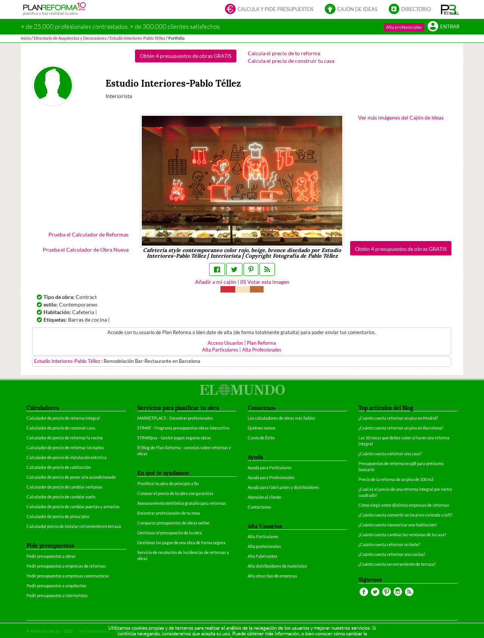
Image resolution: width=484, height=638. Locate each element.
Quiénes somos (262, 427)
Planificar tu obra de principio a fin (168, 483)
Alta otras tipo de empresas (272, 575)
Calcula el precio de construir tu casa (291, 61)
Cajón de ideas (351, 10)
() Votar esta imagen (264, 282)
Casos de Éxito (261, 437)
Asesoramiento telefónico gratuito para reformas (181, 503)
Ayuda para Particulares (270, 467)
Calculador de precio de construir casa (60, 427)
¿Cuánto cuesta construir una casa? (390, 453)
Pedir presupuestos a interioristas (57, 595)
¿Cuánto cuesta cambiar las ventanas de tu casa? (402, 534)
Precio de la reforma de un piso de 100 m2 (395, 479)
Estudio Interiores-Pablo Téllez (67, 361)
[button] (449, 9)
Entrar (443, 27)
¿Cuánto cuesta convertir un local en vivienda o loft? (405, 514)
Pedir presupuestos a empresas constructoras (67, 575)
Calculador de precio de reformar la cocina (64, 437)
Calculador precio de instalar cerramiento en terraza (73, 526)
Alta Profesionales (261, 350)
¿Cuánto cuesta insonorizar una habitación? (397, 524)
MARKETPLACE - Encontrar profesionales (175, 417)
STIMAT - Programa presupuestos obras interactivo (183, 427)
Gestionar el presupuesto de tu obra (169, 532)
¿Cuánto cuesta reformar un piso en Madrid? (398, 417)
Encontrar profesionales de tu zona (168, 512)
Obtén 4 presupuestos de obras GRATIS (185, 56)
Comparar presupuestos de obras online (173, 522)
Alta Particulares (220, 350)
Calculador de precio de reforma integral (63, 417)
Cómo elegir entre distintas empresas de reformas (403, 505)
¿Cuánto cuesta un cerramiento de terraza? (397, 564)
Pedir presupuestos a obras (51, 556)
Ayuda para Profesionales (271, 477)
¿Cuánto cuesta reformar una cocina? (391, 554)
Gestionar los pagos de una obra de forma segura (181, 542)
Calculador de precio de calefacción (58, 467)
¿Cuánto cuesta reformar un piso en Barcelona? (400, 427)
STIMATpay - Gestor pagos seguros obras (174, 437)
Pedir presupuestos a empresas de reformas (66, 565)
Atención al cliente (264, 497)
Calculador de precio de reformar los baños (65, 447)
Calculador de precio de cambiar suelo (60, 496)
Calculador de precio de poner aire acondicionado (71, 477)
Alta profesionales (404, 27)
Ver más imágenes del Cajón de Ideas (401, 117)
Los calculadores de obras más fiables (281, 417)
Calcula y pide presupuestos (269, 10)
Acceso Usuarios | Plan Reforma (242, 343)
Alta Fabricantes (263, 556)
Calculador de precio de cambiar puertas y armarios (72, 506)
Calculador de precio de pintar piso (57, 516)
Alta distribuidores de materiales (277, 565)
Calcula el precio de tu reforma (284, 53)
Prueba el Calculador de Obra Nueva (86, 249)
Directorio (410, 10)
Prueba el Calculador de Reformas (88, 234)
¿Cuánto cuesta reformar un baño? (389, 544)
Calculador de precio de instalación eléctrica (66, 457)
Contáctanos (259, 506)
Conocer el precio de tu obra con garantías (175, 493)
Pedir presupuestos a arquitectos (56, 585)
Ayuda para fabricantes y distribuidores (283, 487)
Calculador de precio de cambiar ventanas (64, 486)
